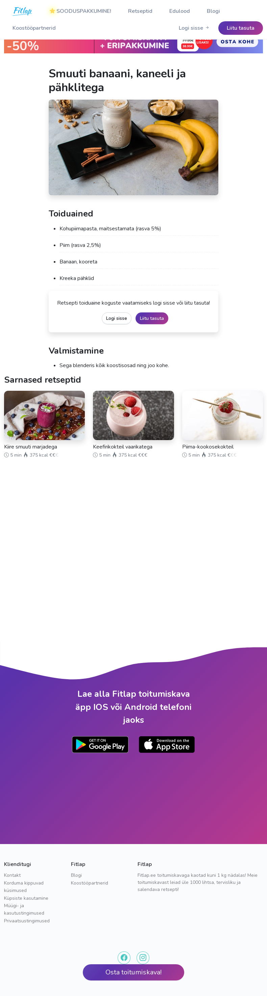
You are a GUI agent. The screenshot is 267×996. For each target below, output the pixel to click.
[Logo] (22, 11)
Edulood (179, 11)
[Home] (22, 11)
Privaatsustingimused (27, 921)
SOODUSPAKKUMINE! (80, 11)
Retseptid (140, 11)
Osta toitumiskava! (133, 972)
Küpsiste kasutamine (26, 898)
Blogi (213, 11)
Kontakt (12, 875)
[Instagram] (143, 958)
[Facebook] (124, 958)
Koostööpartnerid (34, 28)
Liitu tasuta (152, 318)
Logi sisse (194, 28)
